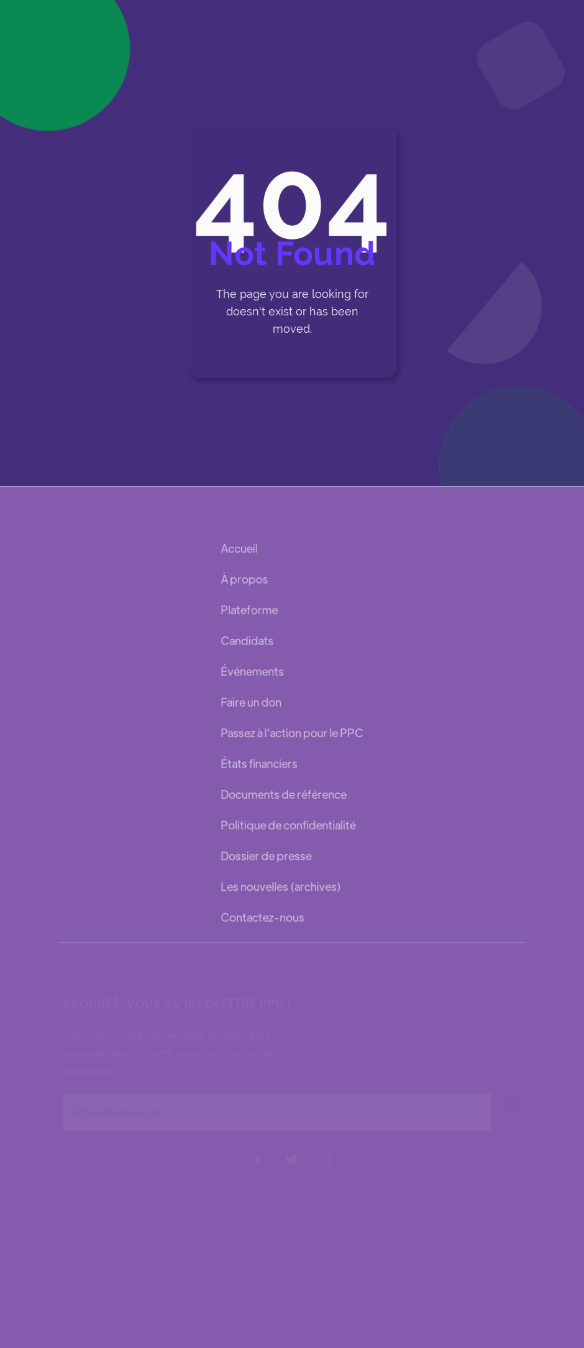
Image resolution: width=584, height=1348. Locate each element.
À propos (244, 580)
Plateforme (249, 610)
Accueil (239, 549)
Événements (252, 671)
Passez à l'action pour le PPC (291, 732)
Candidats (247, 641)
